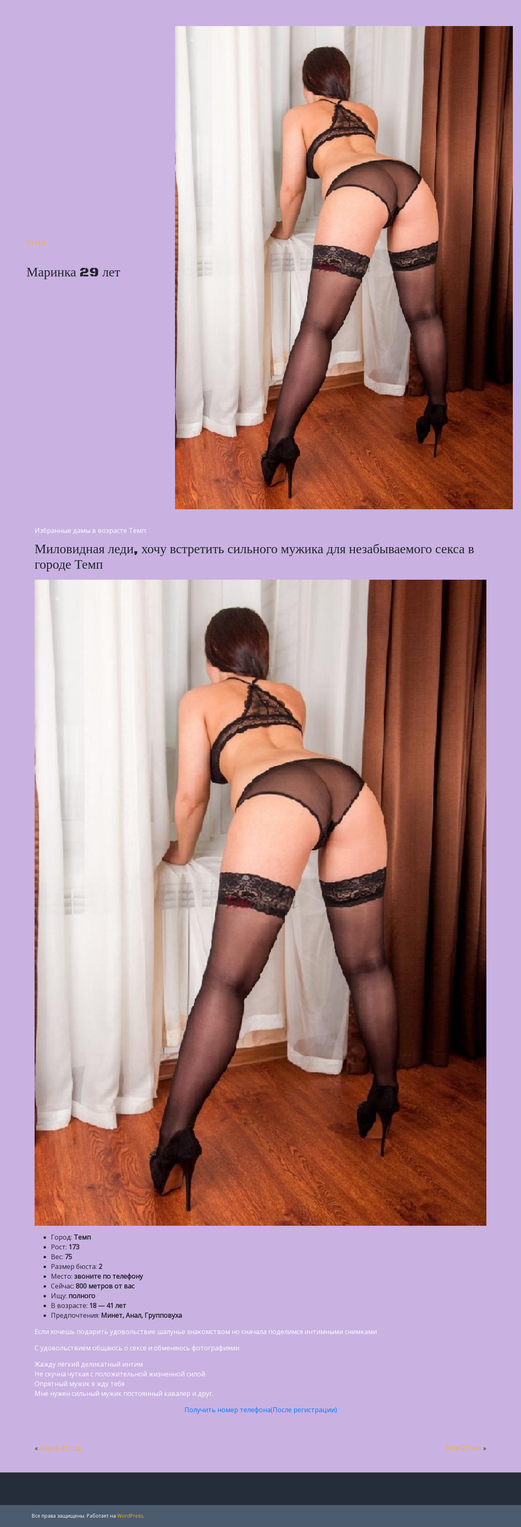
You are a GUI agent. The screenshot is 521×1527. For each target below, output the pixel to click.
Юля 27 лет (464, 1448)
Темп (36, 243)
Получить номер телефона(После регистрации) (260, 1409)
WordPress (130, 1515)
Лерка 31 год (60, 1448)
